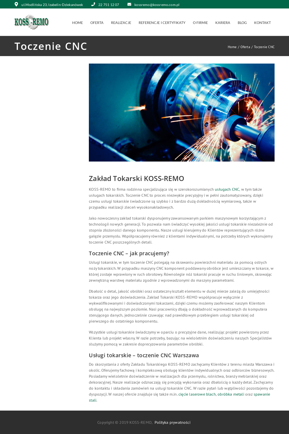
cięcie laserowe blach (197, 394)
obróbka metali (231, 394)
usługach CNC (227, 189)
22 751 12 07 (105, 4)
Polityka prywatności (172, 422)
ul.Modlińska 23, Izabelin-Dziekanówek (48, 4)
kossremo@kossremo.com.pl (153, 4)
